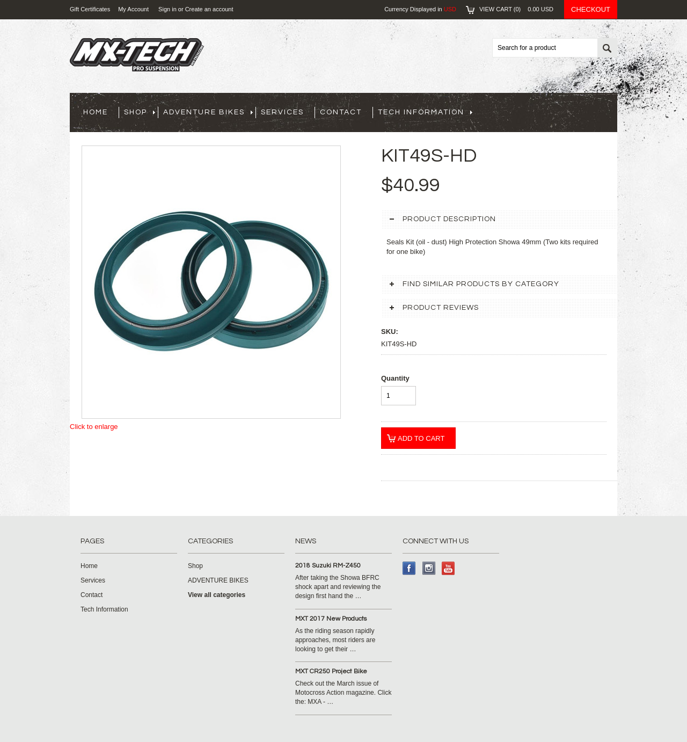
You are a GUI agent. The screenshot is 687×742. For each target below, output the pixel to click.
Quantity (395, 378)
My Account (133, 9)
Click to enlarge (94, 427)
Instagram (429, 568)
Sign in (167, 9)
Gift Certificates (90, 9)
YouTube (448, 568)
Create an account (209, 9)
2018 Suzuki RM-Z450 (328, 565)
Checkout (590, 9)
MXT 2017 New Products (331, 618)
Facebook (409, 568)
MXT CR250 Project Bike (331, 671)
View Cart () (516, 9)
